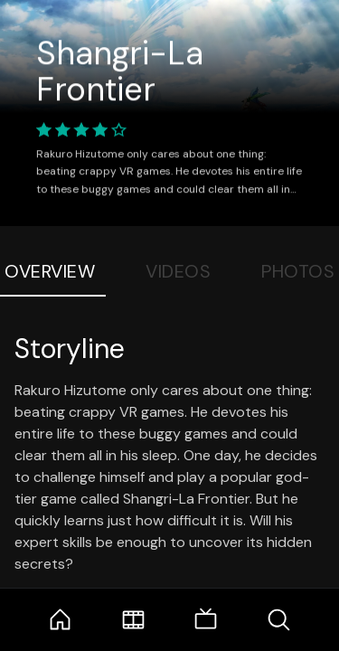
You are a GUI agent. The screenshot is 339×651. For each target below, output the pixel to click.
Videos (178, 271)
